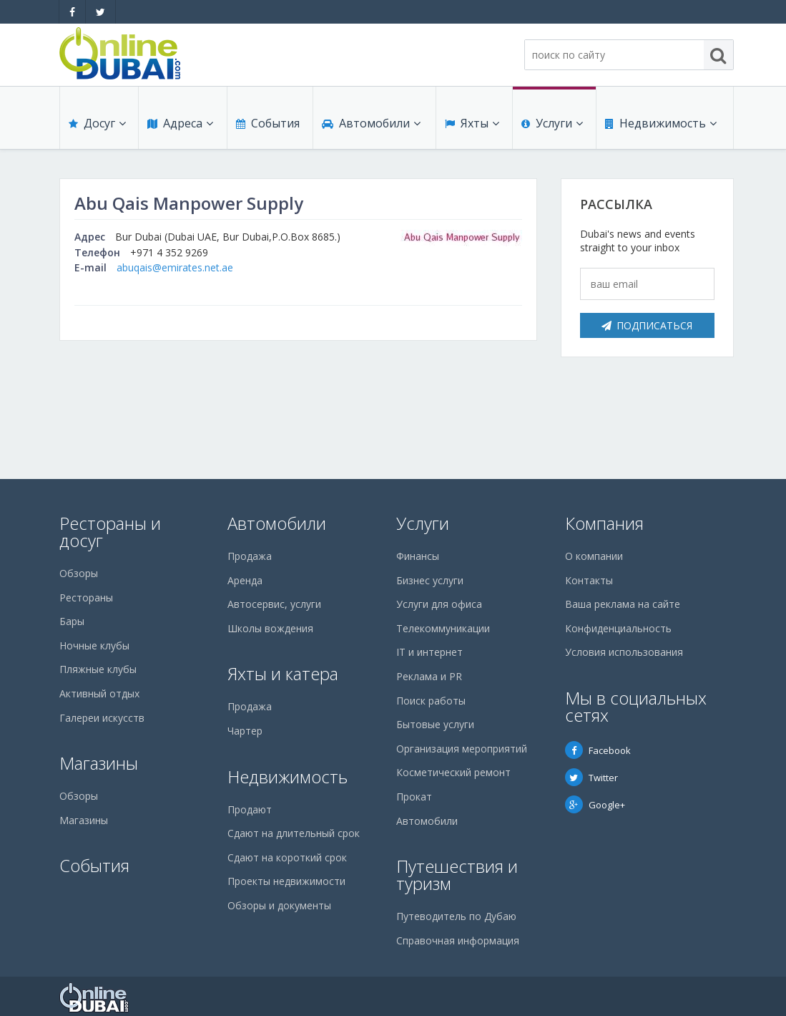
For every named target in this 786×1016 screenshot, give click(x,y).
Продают (249, 809)
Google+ (595, 804)
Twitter (591, 777)
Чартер (244, 730)
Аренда (244, 580)
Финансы (417, 556)
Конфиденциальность (618, 628)
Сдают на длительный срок (293, 833)
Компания (604, 523)
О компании (594, 556)
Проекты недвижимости (286, 881)
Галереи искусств (101, 718)
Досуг (97, 123)
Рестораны (86, 597)
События (268, 123)
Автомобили (371, 123)
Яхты (472, 123)
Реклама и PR (429, 676)
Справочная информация (457, 940)
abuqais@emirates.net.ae (175, 267)
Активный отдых (99, 693)
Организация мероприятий (461, 748)
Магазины (98, 763)
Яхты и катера (282, 673)
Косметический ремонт (453, 772)
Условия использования (624, 652)
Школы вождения (270, 628)
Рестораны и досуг (110, 531)
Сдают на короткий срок (287, 857)
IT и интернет (429, 652)
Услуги (552, 123)
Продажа (249, 556)
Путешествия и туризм (457, 874)
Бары (71, 621)
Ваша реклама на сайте (622, 604)
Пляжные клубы (98, 669)
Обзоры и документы (279, 905)
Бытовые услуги (435, 724)
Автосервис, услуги (274, 604)
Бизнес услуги (429, 580)
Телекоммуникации (443, 628)
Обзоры (78, 573)
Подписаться (646, 325)
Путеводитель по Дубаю (456, 916)
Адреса (180, 123)
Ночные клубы (94, 645)
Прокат (414, 796)
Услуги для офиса (439, 604)
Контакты (589, 580)
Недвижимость (661, 123)
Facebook (598, 750)
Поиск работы (431, 700)
